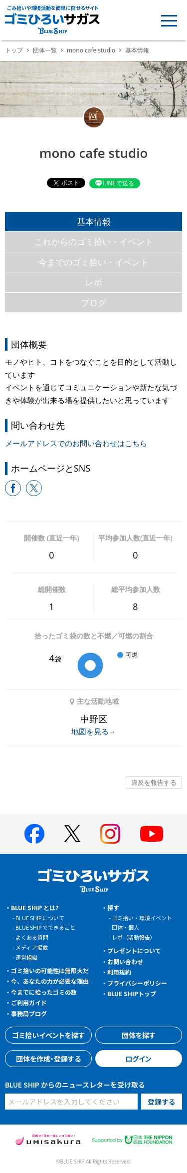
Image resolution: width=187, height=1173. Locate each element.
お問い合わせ (125, 961)
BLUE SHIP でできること (45, 927)
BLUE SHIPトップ (131, 993)
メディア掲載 (31, 947)
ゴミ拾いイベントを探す (48, 1035)
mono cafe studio (91, 50)
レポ (93, 282)
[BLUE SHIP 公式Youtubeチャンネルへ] (151, 834)
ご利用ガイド (29, 1002)
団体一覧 (45, 50)
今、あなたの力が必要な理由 (50, 981)
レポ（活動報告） (134, 937)
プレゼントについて (134, 950)
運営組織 (26, 957)
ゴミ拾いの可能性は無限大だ (50, 970)
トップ (14, 50)
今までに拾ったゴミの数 (44, 992)
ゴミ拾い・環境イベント (142, 918)
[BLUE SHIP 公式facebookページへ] (34, 834)
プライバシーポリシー (137, 983)
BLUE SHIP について (39, 918)
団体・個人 (125, 927)
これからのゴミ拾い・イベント (93, 241)
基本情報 (94, 221)
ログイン (138, 1059)
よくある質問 (31, 937)
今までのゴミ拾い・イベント (93, 262)
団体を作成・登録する (48, 1059)
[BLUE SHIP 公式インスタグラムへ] (110, 834)
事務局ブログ (29, 1013)
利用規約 (119, 972)
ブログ (93, 302)
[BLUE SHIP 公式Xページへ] (72, 833)
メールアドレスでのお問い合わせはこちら (76, 443)
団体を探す (139, 1035)
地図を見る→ (93, 731)
